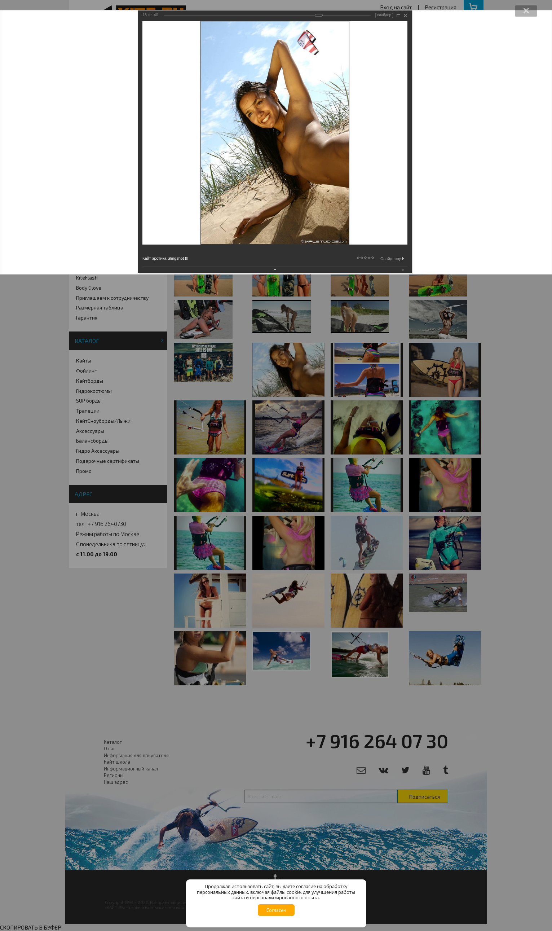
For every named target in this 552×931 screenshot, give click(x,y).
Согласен (276, 910)
